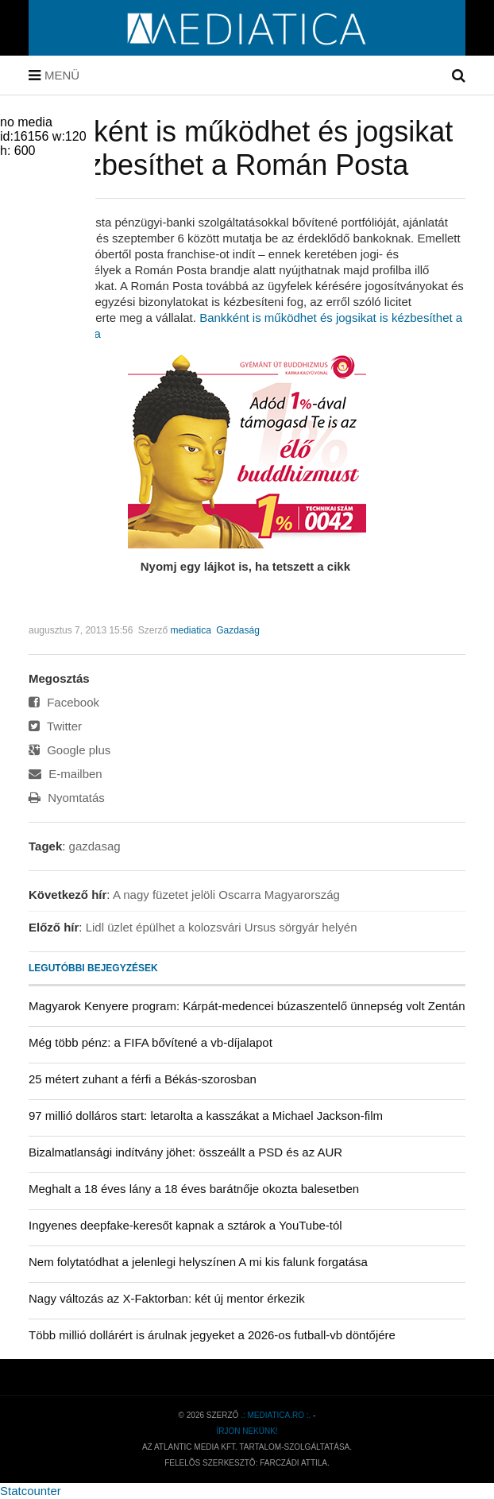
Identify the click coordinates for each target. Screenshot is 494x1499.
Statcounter (30, 1490)
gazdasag (95, 846)
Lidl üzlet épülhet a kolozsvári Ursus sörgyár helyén (221, 927)
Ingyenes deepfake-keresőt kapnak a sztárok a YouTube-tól (185, 1225)
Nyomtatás (67, 797)
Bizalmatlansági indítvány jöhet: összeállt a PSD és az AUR (185, 1152)
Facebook (64, 702)
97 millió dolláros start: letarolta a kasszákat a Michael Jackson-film (206, 1115)
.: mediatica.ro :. (276, 1415)
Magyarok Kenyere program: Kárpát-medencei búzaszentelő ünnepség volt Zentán (247, 1006)
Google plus (69, 750)
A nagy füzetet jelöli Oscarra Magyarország (226, 894)
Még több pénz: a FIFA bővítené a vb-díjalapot (150, 1042)
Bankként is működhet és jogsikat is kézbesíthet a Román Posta (241, 148)
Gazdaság (238, 630)
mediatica (190, 630)
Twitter (55, 726)
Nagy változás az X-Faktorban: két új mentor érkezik (167, 1298)
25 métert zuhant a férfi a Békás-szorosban (143, 1079)
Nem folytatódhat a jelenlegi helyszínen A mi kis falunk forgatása (198, 1262)
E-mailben (65, 773)
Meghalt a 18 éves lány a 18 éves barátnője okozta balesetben (194, 1188)
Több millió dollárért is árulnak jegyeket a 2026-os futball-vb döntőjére (212, 1335)
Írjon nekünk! (246, 1431)
